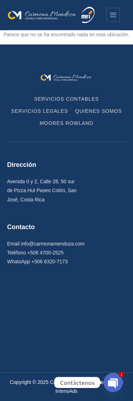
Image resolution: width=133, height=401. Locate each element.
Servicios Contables (66, 99)
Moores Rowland (67, 123)
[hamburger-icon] (113, 15)
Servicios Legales (39, 111)
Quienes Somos (98, 111)
